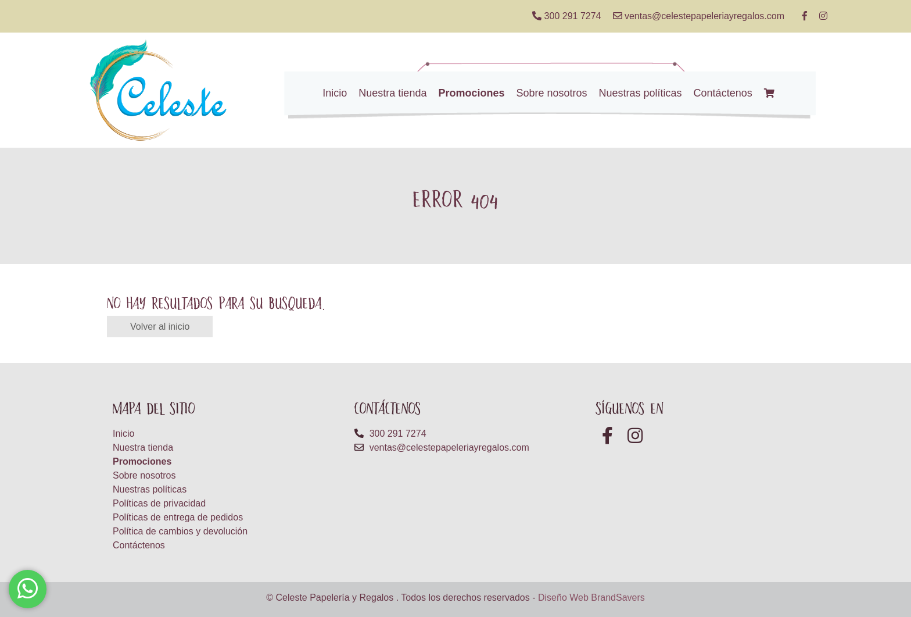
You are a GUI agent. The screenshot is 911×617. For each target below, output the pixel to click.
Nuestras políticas (640, 93)
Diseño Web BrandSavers (591, 597)
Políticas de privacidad (159, 503)
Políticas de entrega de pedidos (178, 517)
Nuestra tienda (392, 93)
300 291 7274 (566, 16)
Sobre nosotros (551, 93)
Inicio (334, 93)
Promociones (471, 93)
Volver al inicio (159, 326)
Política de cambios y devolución (180, 531)
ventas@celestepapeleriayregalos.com (699, 16)
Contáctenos (723, 93)
